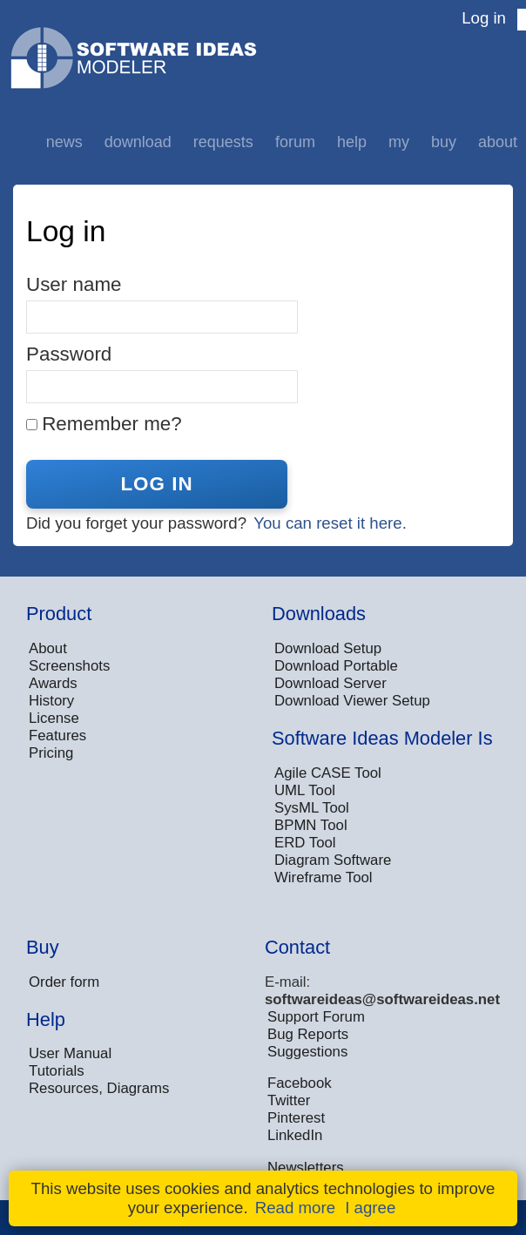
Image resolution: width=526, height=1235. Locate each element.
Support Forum (316, 1017)
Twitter (288, 1100)
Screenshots (69, 666)
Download (138, 142)
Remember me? (112, 424)
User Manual (70, 1053)
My (398, 142)
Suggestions (307, 1051)
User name (74, 284)
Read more (295, 1207)
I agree (370, 1207)
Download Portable (336, 666)
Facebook (299, 1083)
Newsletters (305, 1167)
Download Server (330, 683)
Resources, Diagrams (99, 1088)
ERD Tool (305, 842)
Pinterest (296, 1118)
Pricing (51, 753)
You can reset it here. (330, 523)
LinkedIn (294, 1135)
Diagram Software (332, 860)
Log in (484, 18)
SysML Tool (311, 808)
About (497, 142)
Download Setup (327, 648)
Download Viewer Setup (352, 700)
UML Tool (304, 790)
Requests (223, 142)
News (64, 142)
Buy (443, 142)
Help (352, 142)
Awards (53, 683)
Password (68, 354)
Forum (295, 142)
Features (57, 735)
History (51, 700)
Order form (64, 982)
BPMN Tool (310, 825)
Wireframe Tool (323, 877)
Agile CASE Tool (327, 773)
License (54, 718)
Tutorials (56, 1071)
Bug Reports (307, 1034)
